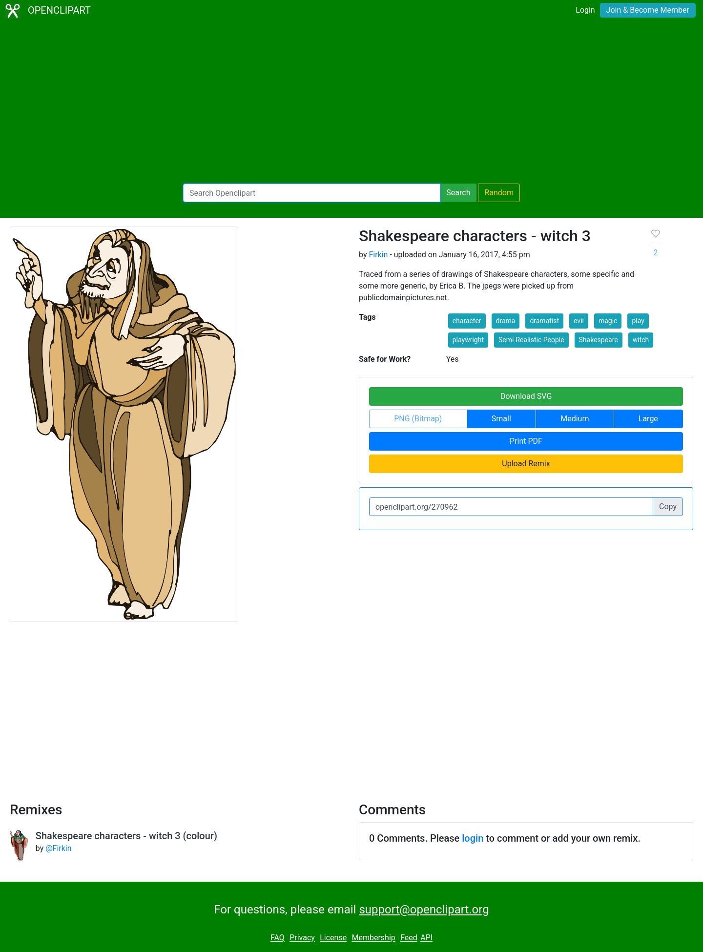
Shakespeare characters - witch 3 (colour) (126, 836)
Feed (408, 938)
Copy (668, 506)
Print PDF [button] (526, 441)
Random (499, 192)
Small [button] (501, 418)
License (333, 938)
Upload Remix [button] (526, 463)
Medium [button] (574, 418)
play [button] (638, 321)
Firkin (378, 254)
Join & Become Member (647, 10)
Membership (373, 938)
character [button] (467, 321)
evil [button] (579, 321)
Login (585, 10)
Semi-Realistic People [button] (531, 340)
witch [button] (641, 340)
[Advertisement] (351, 102)
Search (458, 192)
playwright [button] (468, 340)
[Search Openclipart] (311, 193)
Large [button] (648, 418)
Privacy (302, 938)
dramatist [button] (544, 321)
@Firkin (58, 848)
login (472, 838)
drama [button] (506, 321)
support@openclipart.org (424, 909)
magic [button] (608, 321)
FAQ (277, 938)
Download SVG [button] (526, 396)
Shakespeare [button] (598, 340)
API (426, 938)
